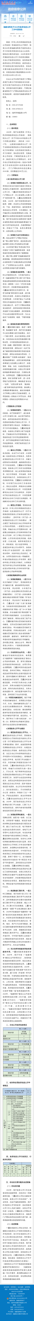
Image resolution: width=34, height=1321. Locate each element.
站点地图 (20, 1287)
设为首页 (6, 1287)
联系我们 (13, 1287)
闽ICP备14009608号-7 (17, 1296)
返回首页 (30, 2)
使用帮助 (27, 1287)
